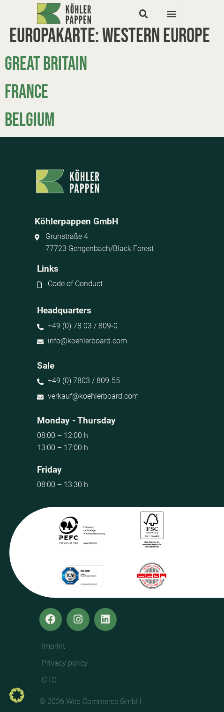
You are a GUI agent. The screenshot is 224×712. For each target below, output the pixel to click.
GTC (49, 679)
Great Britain (46, 64)
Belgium (30, 120)
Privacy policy (65, 663)
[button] (143, 13)
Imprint (53, 646)
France (26, 92)
